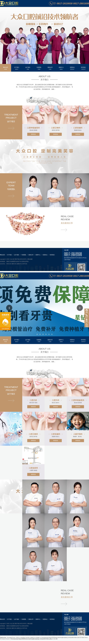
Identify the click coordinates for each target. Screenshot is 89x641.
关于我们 (9, 254)
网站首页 (2, 254)
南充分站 (8, 263)
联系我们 (52, 254)
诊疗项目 (16, 254)
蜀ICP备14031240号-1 (21, 259)
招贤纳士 (45, 254)
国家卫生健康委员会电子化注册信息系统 (17, 261)
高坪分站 (24, 263)
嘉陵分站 (19, 263)
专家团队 (23, 254)
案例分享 (31, 254)
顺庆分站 (14, 263)
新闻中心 (38, 254)
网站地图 (30, 259)
